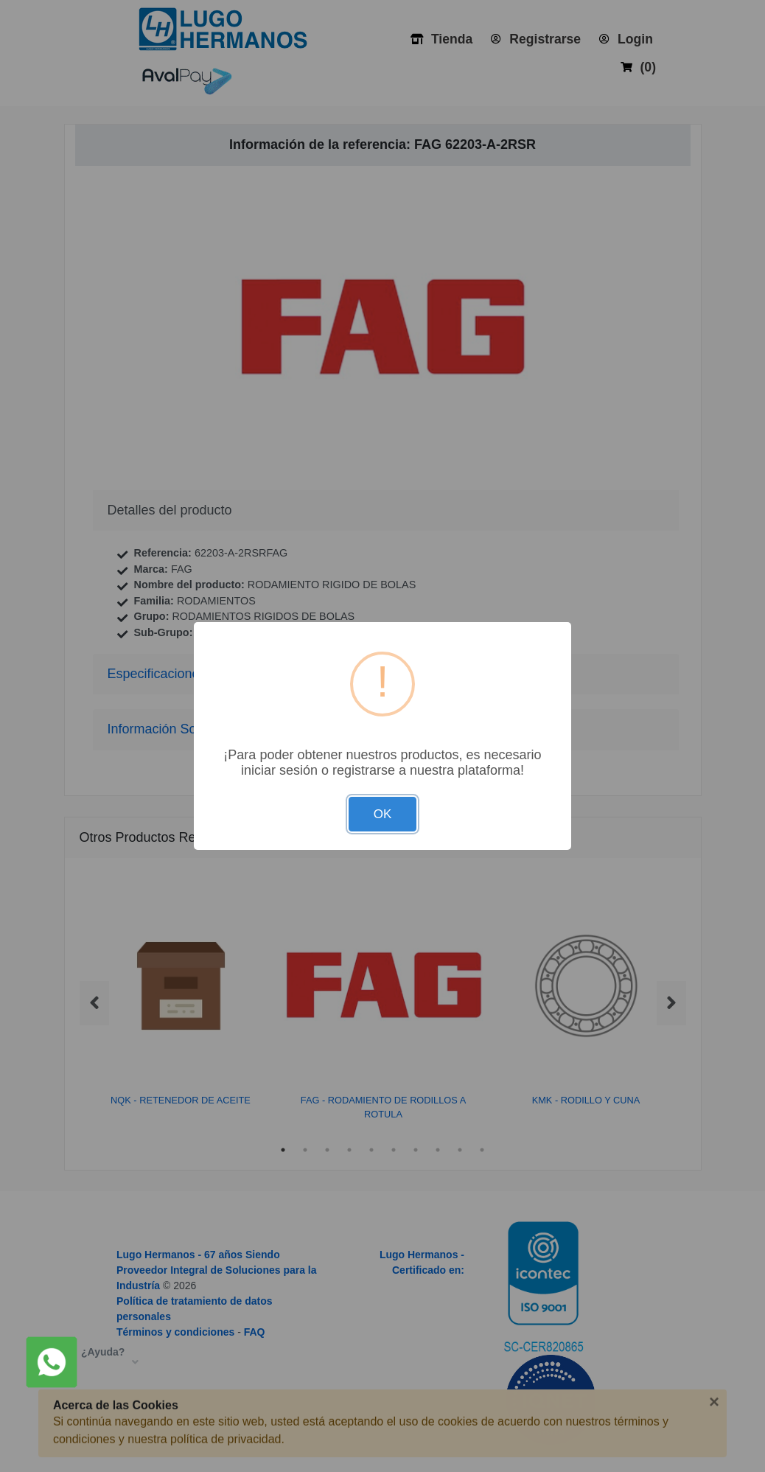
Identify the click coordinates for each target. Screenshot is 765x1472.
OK (383, 814)
